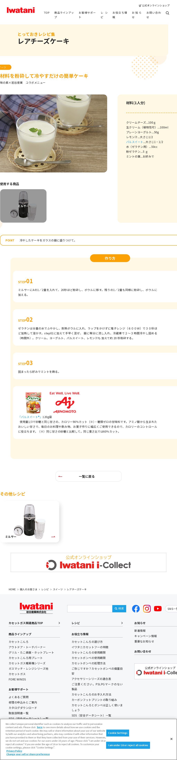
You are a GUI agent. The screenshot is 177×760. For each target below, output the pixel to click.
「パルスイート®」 (30, 417)
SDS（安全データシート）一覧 (28, 718)
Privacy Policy (14, 751)
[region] (88, 739)
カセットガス (17, 674)
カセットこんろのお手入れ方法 (91, 694)
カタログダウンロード (23, 708)
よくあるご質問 (19, 697)
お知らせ (136, 15)
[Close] (171, 739)
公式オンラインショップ (156, 5)
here (40, 727)
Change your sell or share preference (28, 754)
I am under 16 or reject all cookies (128, 745)
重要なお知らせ (144, 641)
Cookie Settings (117, 733)
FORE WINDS (17, 679)
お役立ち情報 (120, 15)
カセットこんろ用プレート (26, 658)
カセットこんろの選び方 (87, 642)
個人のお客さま (28, 589)
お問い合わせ (153, 15)
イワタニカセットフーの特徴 (90, 647)
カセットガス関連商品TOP (26, 623)
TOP (46, 12)
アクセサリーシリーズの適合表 (91, 679)
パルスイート (134, 142)
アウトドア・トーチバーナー (27, 647)
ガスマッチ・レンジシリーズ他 (28, 668)
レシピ (104, 15)
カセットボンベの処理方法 (89, 663)
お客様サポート (87, 15)
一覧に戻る (87, 476)
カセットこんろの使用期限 (89, 652)
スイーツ (58, 589)
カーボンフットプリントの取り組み (94, 700)
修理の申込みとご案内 (23, 702)
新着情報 (140, 630)
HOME (12, 589)
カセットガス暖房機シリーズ (27, 663)
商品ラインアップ (64, 15)
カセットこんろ (19, 642)
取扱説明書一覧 (19, 713)
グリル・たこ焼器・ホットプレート (31, 652)
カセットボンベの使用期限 (89, 658)
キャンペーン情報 (145, 636)
